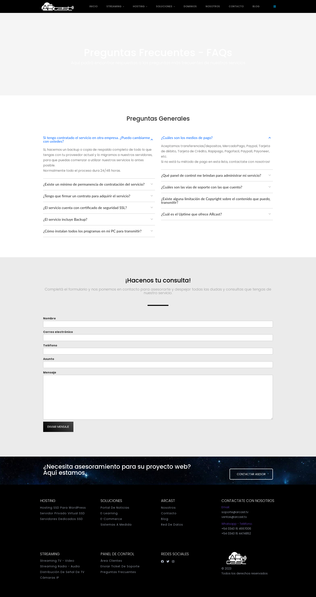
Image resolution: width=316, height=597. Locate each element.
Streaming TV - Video (57, 561)
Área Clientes (111, 561)
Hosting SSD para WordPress (63, 508)
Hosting (140, 6)
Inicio (93, 6)
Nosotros (213, 6)
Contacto (236, 6)
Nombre (158, 321)
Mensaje (158, 395)
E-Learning (109, 513)
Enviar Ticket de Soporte (120, 566)
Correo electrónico (158, 335)
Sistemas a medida (116, 525)
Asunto (158, 362)
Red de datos (172, 525)
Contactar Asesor (251, 474)
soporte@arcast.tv (234, 512)
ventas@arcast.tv (234, 517)
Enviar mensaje (58, 427)
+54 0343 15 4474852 (236, 533)
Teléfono (158, 348)
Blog (256, 6)
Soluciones (165, 6)
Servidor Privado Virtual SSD (62, 513)
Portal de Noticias (115, 508)
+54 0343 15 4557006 (236, 529)
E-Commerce (111, 519)
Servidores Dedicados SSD (61, 519)
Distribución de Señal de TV (62, 572)
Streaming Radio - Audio (60, 566)
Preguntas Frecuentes (118, 572)
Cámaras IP (49, 578)
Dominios (190, 6)
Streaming (115, 6)
